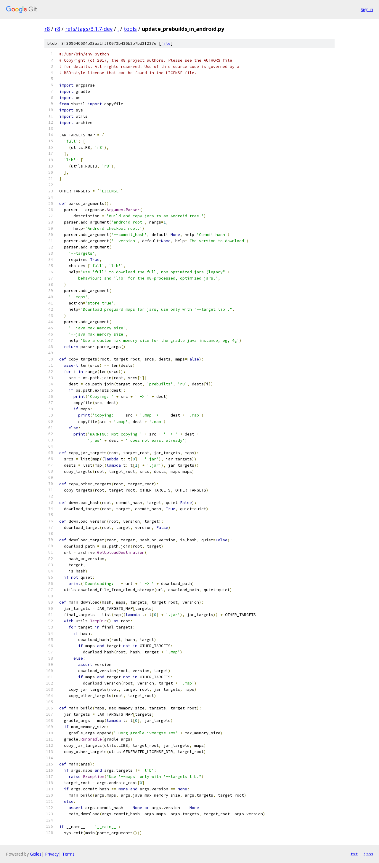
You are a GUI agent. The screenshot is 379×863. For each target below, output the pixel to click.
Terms (68, 854)
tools (130, 28)
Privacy (52, 854)
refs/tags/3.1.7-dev (89, 28)
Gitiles (35, 854)
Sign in (367, 9)
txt (354, 853)
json (368, 853)
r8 (47, 28)
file (166, 43)
